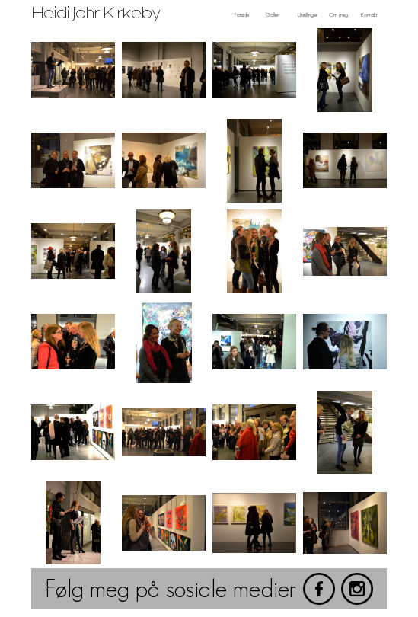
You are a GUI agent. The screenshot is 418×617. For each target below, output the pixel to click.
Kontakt (369, 15)
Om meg (338, 15)
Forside (242, 15)
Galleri (272, 15)
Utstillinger (307, 15)
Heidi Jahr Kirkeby (96, 13)
